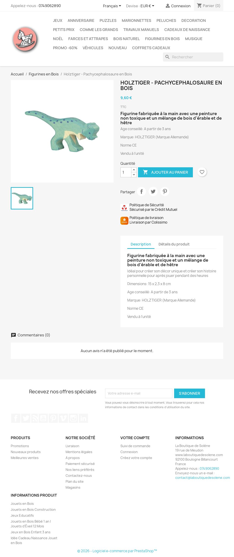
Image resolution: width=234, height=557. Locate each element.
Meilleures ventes (25, 458)
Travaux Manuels (141, 29)
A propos (73, 458)
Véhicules (93, 47)
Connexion (129, 452)
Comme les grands (99, 29)
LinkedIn (83, 418)
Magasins (73, 487)
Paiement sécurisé (80, 464)
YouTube (43, 418)
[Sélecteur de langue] (113, 6)
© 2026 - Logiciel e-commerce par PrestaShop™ (117, 551)
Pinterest (164, 191)
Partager (141, 191)
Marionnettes (136, 20)
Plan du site (75, 481)
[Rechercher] (193, 57)
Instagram (73, 418)
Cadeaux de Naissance (187, 29)
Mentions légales (79, 452)
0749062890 (50, 5)
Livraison (72, 446)
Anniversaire (81, 20)
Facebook (15, 418)
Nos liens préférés (80, 469)
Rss (34, 418)
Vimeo (63, 418)
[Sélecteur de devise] (148, 6)
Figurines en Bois (162, 38)
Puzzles (108, 20)
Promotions (20, 446)
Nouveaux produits (26, 452)
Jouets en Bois (22, 503)
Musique (193, 38)
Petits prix (63, 29)
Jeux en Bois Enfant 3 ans (31, 532)
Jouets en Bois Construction (33, 509)
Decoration (193, 20)
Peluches (166, 20)
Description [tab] (141, 244)
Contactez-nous (79, 475)
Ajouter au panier (165, 172)
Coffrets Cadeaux (151, 47)
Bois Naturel (126, 38)
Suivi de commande (135, 446)
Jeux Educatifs (22, 515)
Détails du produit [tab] (174, 244)
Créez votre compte (136, 458)
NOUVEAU (118, 47)
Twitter (25, 418)
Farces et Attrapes (88, 38)
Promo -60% (65, 47)
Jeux (57, 20)
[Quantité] (125, 172)
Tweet (153, 191)
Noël (58, 38)
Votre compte (135, 437)
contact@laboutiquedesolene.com (202, 477)
